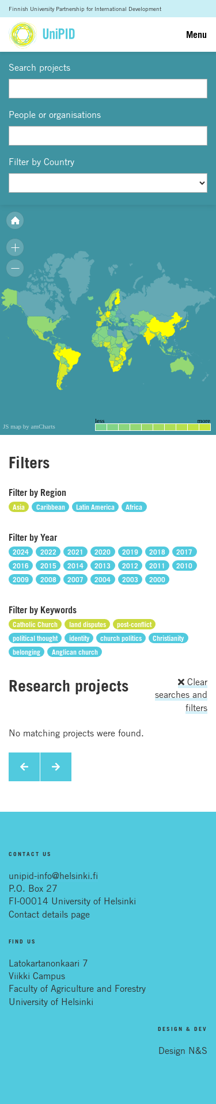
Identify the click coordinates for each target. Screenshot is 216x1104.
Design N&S (182, 1050)
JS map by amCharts (29, 426)
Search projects (39, 67)
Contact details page (49, 914)
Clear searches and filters (181, 694)
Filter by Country (41, 161)
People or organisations (55, 114)
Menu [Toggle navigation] (196, 34)
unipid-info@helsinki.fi (53, 875)
